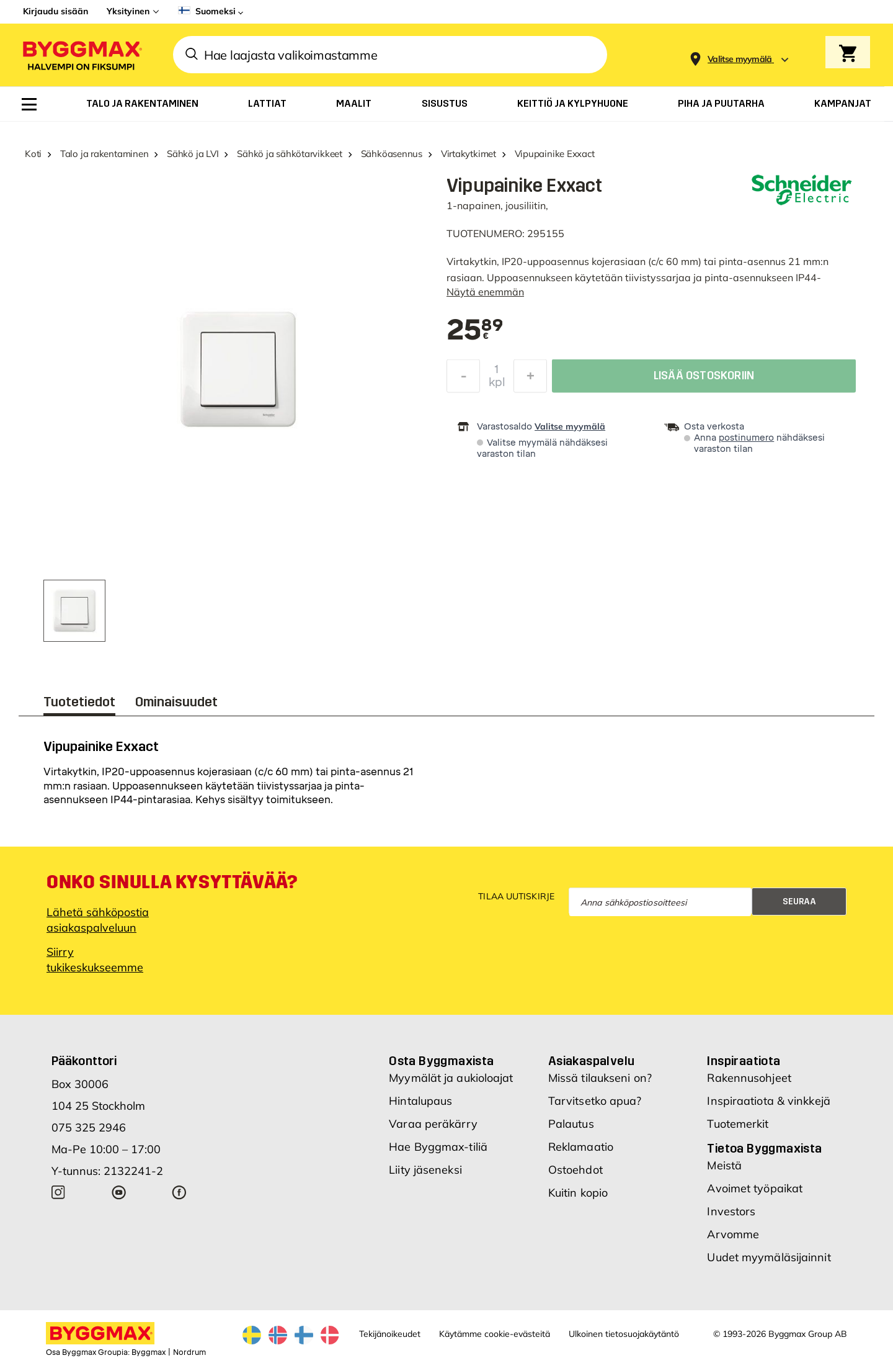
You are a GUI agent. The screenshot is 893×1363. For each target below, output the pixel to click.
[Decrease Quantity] (463, 379)
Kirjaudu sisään (55, 11)
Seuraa (799, 901)
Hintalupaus (420, 1101)
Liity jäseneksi (425, 1170)
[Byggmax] (81, 55)
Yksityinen (128, 11)
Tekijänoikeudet (389, 1333)
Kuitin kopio (578, 1192)
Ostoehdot (575, 1170)
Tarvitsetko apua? (595, 1101)
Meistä (724, 1165)
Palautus (571, 1124)
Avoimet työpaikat (754, 1188)
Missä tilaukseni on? (600, 1078)
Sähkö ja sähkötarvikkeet (289, 154)
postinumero (746, 438)
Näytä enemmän (485, 292)
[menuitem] (29, 104)
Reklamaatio (580, 1147)
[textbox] (474, 331)
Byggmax (148, 1352)
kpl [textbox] (497, 385)
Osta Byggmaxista (441, 1060)
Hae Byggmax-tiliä (438, 1147)
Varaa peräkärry (433, 1124)
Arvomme (733, 1234)
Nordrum (189, 1352)
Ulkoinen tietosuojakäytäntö (624, 1333)
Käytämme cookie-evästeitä (494, 1333)
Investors (731, 1211)
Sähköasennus (391, 154)
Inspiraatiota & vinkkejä (768, 1101)
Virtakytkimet (468, 154)
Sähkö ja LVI (192, 154)
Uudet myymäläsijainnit (768, 1257)
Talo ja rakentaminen (104, 154)
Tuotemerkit (737, 1124)
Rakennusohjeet (749, 1078)
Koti (33, 154)
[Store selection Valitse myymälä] (739, 59)
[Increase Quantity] (530, 379)
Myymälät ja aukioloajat (451, 1078)
